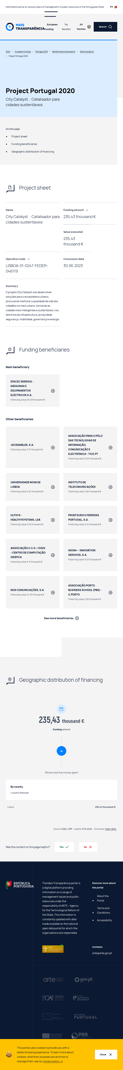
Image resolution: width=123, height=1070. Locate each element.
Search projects (87, 51)
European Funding (51, 27)
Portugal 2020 (41, 51)
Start (8, 51)
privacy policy (53, 1061)
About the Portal (103, 899)
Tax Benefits (66, 27)
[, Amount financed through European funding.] (88, 209)
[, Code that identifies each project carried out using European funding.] (30, 258)
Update (78, 829)
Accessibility (104, 921)
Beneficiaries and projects (63, 51)
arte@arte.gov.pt (102, 954)
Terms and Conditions (103, 911)
